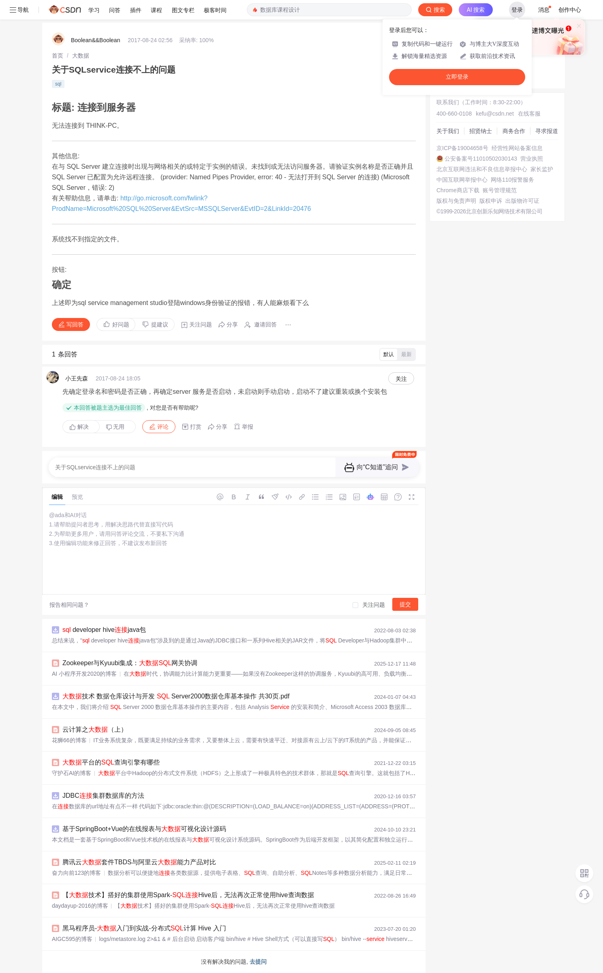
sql (58, 84)
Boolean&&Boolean (95, 40)
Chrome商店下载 (457, 190)
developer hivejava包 (104, 629)
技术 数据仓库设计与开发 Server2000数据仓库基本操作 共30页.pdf (175, 696)
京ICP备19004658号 (462, 148)
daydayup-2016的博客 (80, 905)
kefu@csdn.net (495, 113)
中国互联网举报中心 (462, 179)
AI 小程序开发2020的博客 (84, 673)
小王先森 (76, 378)
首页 (57, 55)
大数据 (80, 55)
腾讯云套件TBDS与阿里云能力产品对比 (139, 862)
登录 (517, 9)
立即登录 (457, 77)
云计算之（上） (94, 729)
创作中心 (569, 9)
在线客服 (529, 113)
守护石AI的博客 (71, 773)
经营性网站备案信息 (517, 148)
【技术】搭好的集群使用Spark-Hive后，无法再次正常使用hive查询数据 (188, 894)
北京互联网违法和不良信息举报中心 (481, 169)
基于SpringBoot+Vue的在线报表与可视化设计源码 (144, 828)
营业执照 (531, 158)
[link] (57, 55)
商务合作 (513, 131)
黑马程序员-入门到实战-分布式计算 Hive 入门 (144, 928)
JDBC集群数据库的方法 (103, 795)
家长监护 (541, 169)
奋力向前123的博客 (76, 873)
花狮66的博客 (69, 740)
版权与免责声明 (456, 201)
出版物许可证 (522, 201)
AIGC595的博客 (72, 939)
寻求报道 (546, 131)
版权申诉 (490, 201)
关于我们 (447, 131)
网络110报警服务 (512, 179)
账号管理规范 (500, 190)
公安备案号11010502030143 (481, 158)
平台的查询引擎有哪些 (111, 762)
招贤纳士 (480, 131)
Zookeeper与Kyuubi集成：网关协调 (129, 662)
